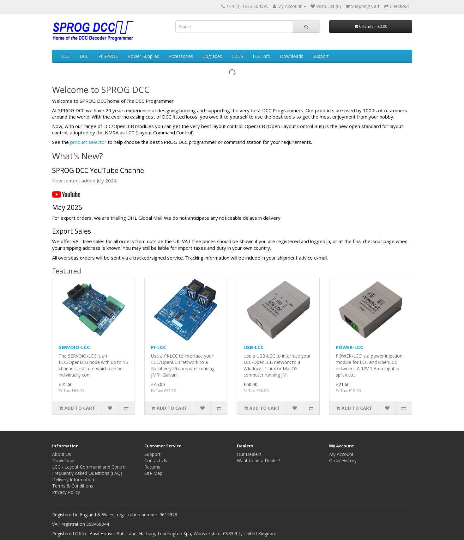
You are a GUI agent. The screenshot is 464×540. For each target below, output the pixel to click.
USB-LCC (254, 347)
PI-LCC (158, 347)
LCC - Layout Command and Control (89, 467)
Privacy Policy (66, 492)
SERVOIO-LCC (74, 347)
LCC (66, 56)
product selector (88, 142)
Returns (152, 467)
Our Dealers (249, 454)
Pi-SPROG (108, 56)
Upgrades (212, 56)
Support (321, 56)
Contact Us (155, 460)
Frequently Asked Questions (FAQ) (87, 473)
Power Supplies (143, 56)
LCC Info (261, 56)
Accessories (181, 56)
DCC (84, 56)
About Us (61, 454)
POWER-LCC (349, 347)
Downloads (291, 56)
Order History (343, 460)
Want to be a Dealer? (258, 460)
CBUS (237, 56)
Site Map (153, 473)
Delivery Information (73, 479)
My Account (341, 454)
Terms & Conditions (72, 486)
